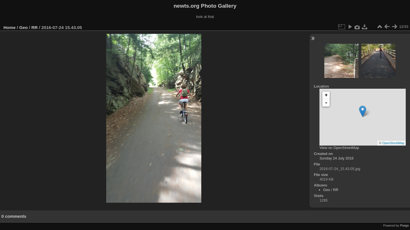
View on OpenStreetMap (339, 148)
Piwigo (404, 225)
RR (34, 27)
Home (9, 27)
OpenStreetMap (393, 143)
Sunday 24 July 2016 (336, 158)
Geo (23, 27)
